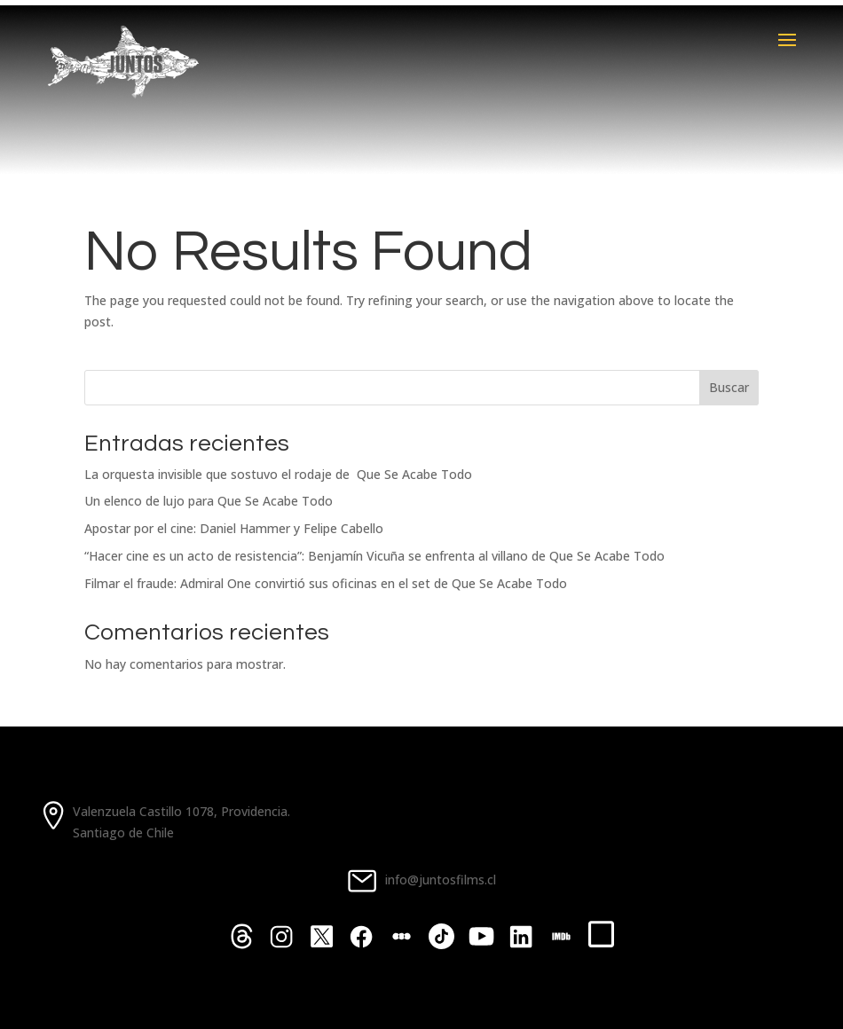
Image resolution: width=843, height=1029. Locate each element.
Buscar (729, 387)
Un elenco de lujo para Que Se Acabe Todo (208, 500)
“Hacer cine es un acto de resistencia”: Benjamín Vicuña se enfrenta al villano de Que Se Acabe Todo (374, 555)
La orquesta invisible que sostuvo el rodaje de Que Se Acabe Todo (278, 474)
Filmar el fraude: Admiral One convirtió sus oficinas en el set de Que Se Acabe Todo (325, 583)
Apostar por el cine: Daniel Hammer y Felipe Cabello (233, 528)
